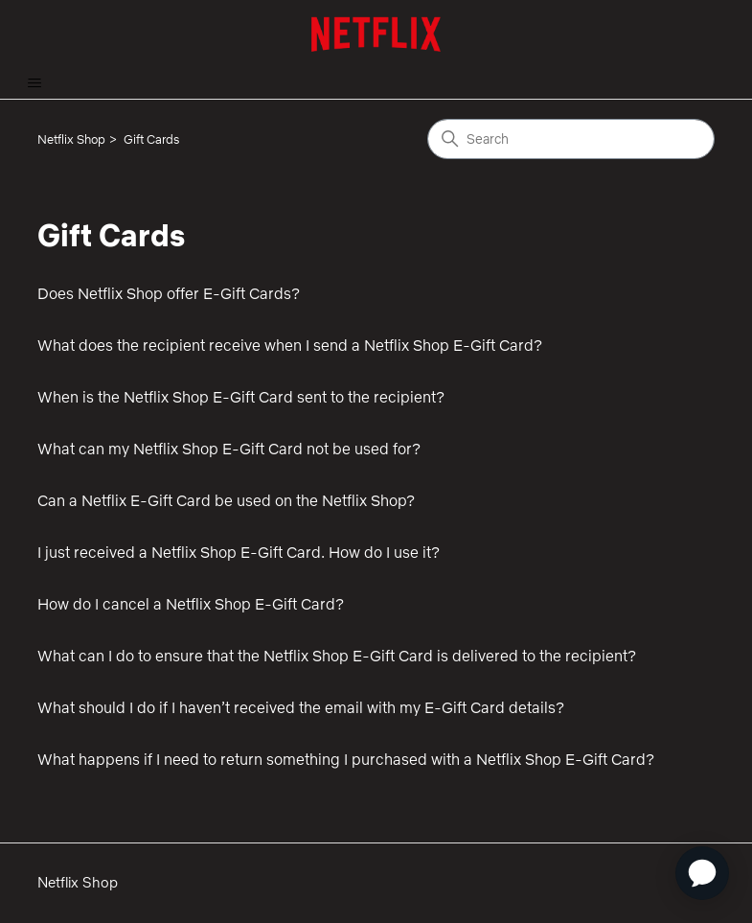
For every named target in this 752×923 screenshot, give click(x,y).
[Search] (571, 139)
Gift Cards (151, 139)
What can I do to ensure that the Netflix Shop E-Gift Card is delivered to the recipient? (336, 655)
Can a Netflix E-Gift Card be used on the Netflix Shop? (226, 500)
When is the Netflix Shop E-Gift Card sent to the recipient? (240, 396)
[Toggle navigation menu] (34, 83)
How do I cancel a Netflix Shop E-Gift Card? (190, 603)
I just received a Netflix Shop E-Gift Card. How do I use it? (238, 552)
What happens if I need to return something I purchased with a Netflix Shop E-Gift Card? (345, 759)
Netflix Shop (71, 139)
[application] (702, 873)
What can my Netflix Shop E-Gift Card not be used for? (229, 448)
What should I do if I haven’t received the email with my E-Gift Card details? (300, 707)
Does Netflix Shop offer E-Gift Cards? (168, 293)
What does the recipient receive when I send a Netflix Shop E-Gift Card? (289, 345)
